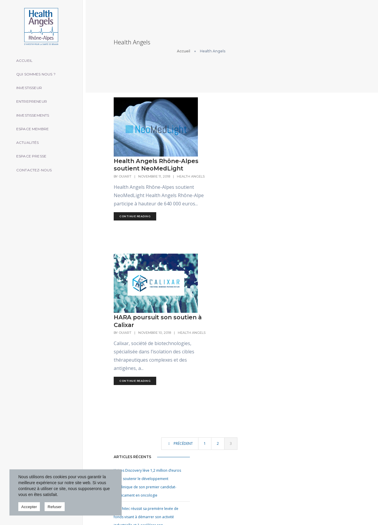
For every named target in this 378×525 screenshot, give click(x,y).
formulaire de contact (325, 394)
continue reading (211, 168)
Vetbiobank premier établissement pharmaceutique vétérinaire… (262, 439)
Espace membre (35, 126)
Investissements (35, 112)
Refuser (54, 507)
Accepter (29, 507)
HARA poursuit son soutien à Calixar (219, 216)
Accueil (27, 57)
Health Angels (204, 121)
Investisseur (31, 85)
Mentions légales (336, 507)
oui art (310, 507)
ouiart (201, 116)
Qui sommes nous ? (38, 71)
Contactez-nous (36, 168)
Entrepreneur (34, 98)
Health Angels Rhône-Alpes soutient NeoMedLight (224, 101)
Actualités (30, 140)
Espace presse (34, 154)
